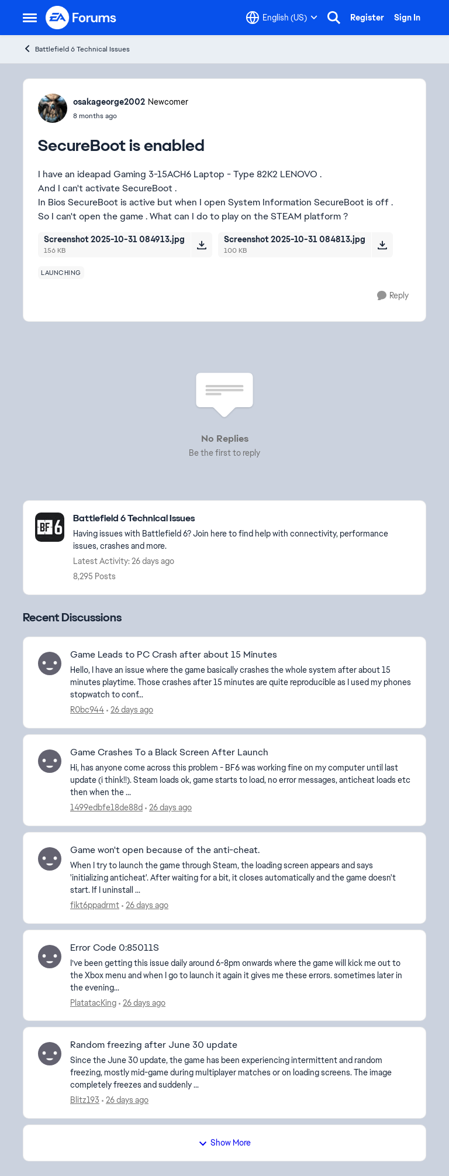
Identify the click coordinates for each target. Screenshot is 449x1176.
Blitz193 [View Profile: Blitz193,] (84, 1100)
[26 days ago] (129, 710)
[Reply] (393, 296)
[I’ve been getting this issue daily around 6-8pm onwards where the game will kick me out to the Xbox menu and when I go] (240, 975)
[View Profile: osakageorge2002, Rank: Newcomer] (52, 108)
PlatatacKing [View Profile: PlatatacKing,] (93, 1002)
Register (367, 17)
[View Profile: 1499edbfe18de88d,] (49, 761)
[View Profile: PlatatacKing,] (49, 956)
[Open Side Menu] (30, 17)
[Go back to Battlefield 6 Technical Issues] (243, 519)
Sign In (407, 17)
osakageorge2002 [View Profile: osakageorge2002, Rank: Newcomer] (109, 102)
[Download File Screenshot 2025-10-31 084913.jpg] (201, 244)
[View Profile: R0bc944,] (49, 663)
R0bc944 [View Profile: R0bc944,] (87, 709)
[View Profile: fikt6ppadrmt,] (49, 859)
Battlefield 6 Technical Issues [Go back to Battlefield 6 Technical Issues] (76, 49)
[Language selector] (282, 17)
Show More (224, 1142)
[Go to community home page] (81, 17)
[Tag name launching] (61, 272)
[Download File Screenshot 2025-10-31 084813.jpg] (382, 244)
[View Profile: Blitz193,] (49, 1053)
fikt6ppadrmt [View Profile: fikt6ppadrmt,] (94, 905)
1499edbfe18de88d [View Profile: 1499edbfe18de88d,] (106, 807)
